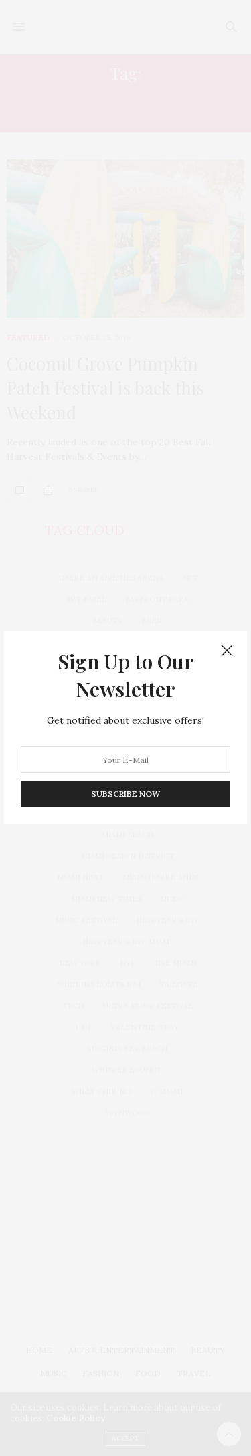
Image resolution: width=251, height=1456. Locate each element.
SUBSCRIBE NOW (125, 794)
